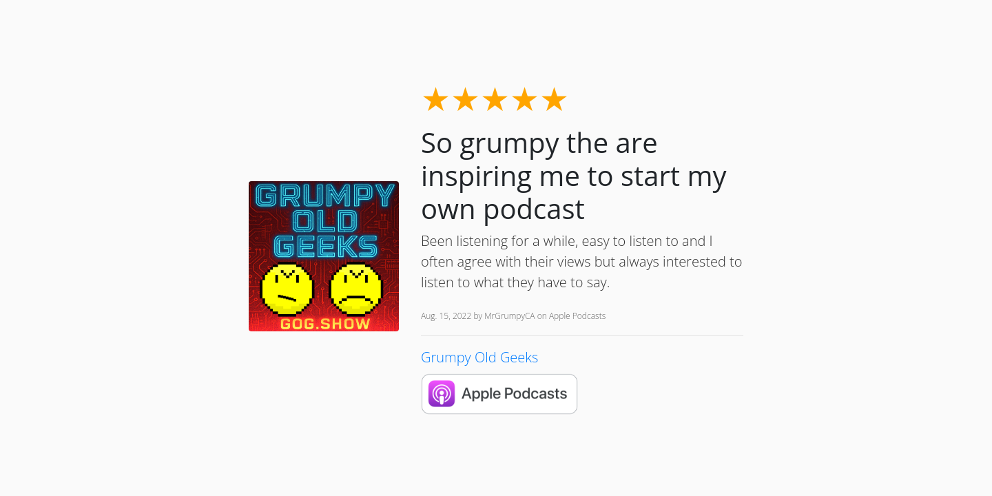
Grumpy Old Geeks (479, 357)
